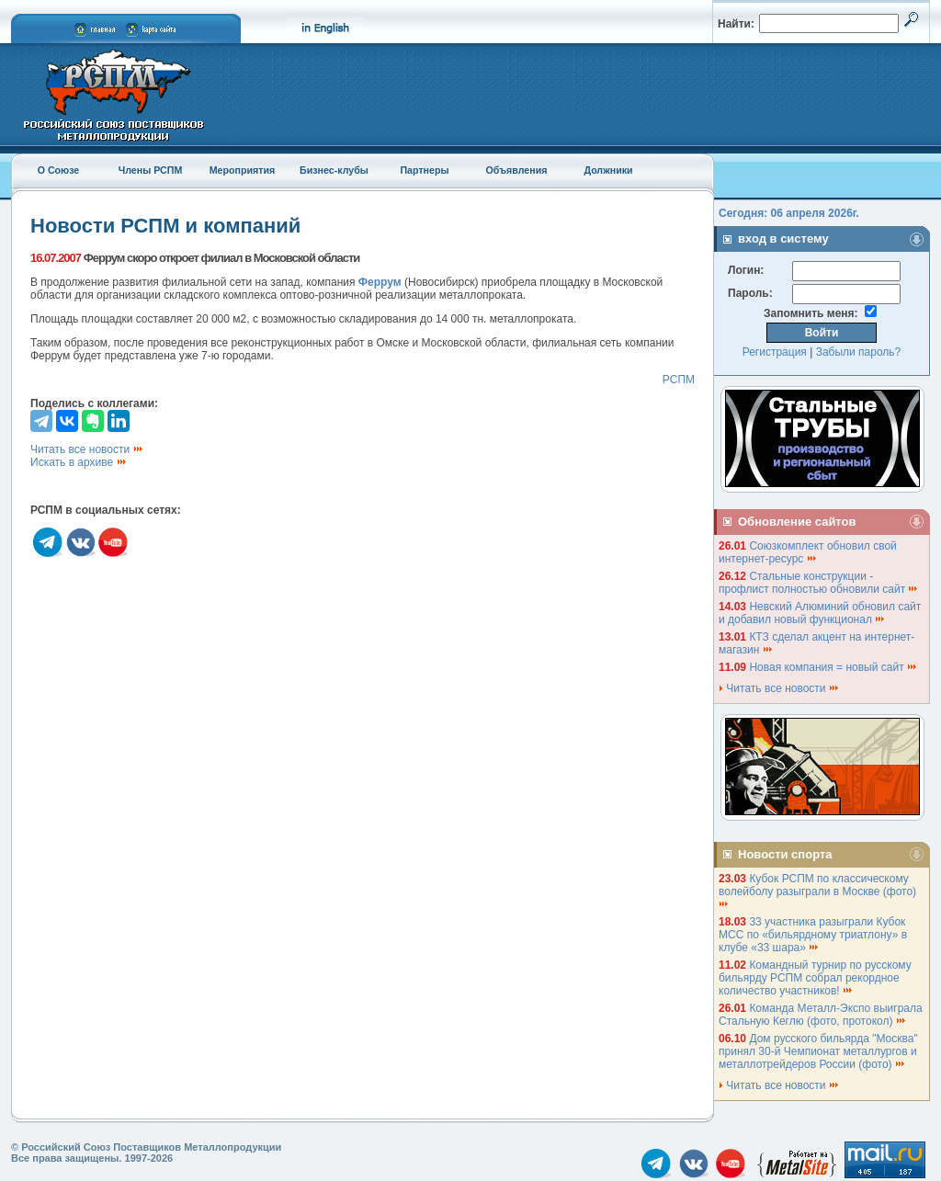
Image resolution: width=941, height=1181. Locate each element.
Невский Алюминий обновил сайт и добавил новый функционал (820, 613)
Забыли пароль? (858, 352)
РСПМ (679, 379)
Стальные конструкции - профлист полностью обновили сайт (819, 583)
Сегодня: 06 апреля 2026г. (789, 213)
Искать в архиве (79, 462)
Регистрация (775, 352)
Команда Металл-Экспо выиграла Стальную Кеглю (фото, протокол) (821, 1015)
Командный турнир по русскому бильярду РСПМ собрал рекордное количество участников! (815, 978)
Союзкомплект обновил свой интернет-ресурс (808, 552)
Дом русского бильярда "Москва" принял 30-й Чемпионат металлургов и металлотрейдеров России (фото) (818, 1051)
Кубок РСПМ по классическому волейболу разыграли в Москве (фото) (819, 890)
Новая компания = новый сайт (833, 667)
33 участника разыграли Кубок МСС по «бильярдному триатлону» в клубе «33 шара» (813, 934)
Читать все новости (87, 449)
